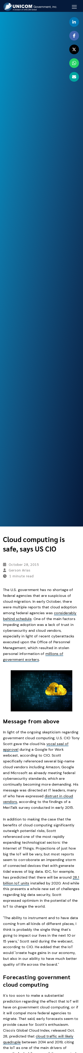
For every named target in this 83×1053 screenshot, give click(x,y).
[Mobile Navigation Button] (74, 7)
